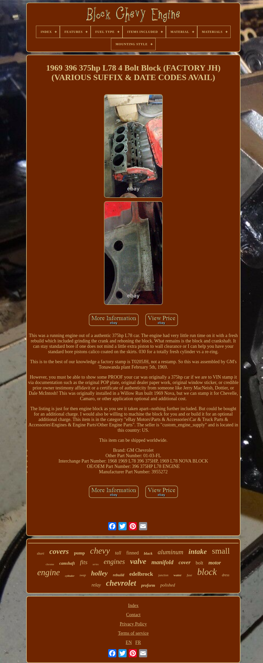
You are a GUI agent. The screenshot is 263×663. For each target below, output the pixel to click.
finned (132, 552)
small (221, 550)
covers (59, 551)
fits (83, 562)
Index (133, 605)
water (177, 575)
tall (118, 552)
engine (48, 572)
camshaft (67, 563)
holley (99, 573)
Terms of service (133, 633)
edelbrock (141, 574)
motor (214, 562)
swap (83, 575)
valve (138, 561)
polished (167, 585)
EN (129, 642)
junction (163, 575)
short (40, 553)
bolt (199, 562)
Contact (133, 614)
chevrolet (121, 583)
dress (225, 575)
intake (198, 551)
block (207, 572)
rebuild (118, 575)
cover (185, 562)
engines (114, 561)
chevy (100, 550)
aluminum (170, 552)
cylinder (69, 575)
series (95, 564)
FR (138, 642)
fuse (189, 575)
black (148, 553)
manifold (163, 562)
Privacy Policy (133, 624)
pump (79, 553)
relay (96, 585)
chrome (50, 564)
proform (148, 585)
